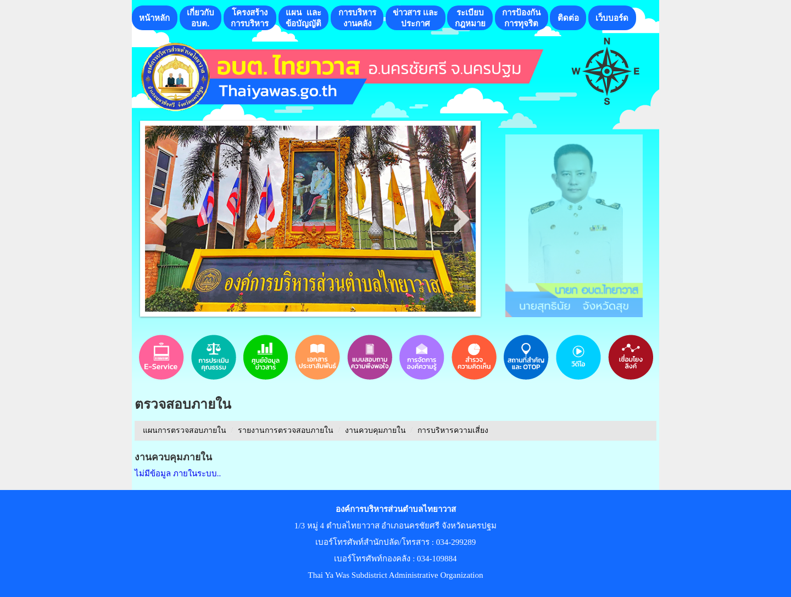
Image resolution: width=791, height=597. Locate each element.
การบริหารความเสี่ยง (452, 430)
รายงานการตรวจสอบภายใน (285, 430)
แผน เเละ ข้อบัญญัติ (303, 18)
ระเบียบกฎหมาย (470, 18)
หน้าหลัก (154, 17)
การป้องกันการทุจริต (521, 18)
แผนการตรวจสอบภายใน (184, 430)
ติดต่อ (568, 17)
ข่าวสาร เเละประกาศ (415, 18)
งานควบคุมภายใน (375, 430)
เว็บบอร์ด (611, 17)
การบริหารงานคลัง (357, 18)
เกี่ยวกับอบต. (200, 18)
